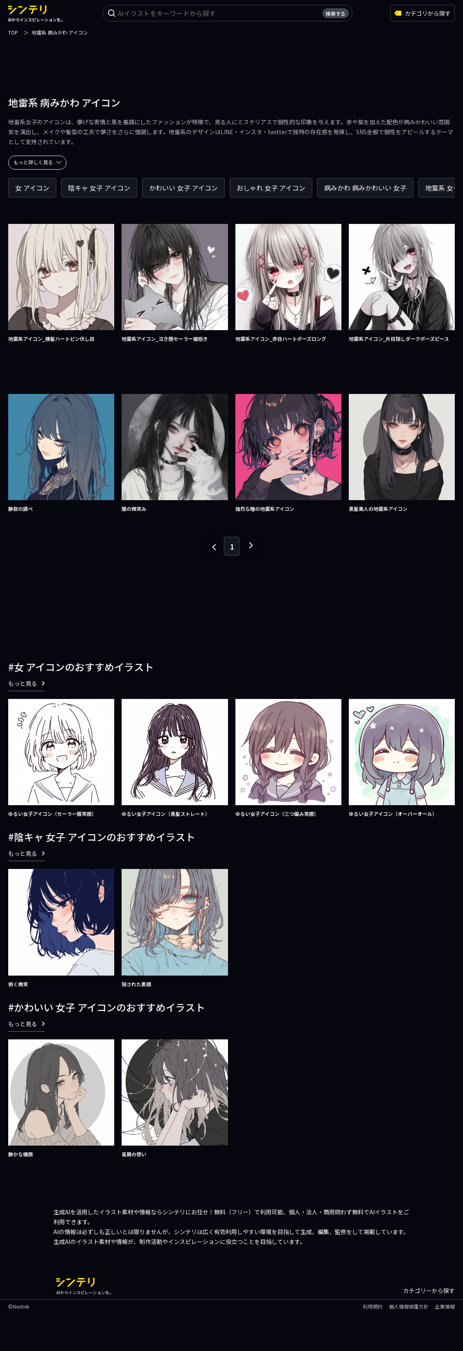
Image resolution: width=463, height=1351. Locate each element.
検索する (336, 13)
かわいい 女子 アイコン (183, 188)
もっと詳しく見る (37, 161)
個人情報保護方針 (408, 1306)
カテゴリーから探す (429, 1290)
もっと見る (26, 683)
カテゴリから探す (422, 13)
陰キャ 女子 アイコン (99, 188)
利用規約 (372, 1306)
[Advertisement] (231, 55)
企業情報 (445, 1306)
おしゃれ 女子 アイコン (271, 188)
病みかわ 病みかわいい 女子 (365, 188)
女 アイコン (32, 188)
